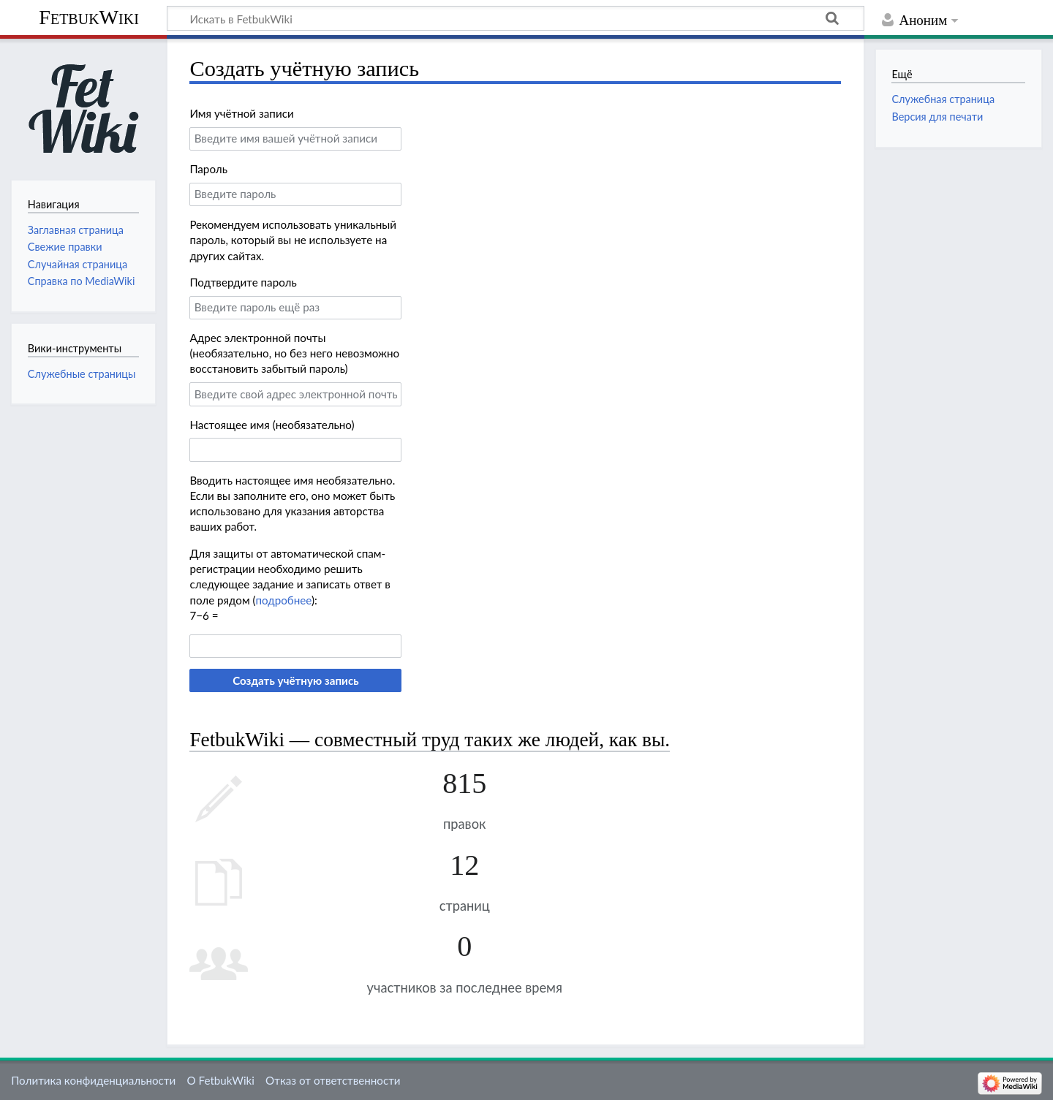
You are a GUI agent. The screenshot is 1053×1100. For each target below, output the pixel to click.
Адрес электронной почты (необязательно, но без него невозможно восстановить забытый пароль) (294, 353)
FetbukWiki (89, 17)
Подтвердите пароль (242, 282)
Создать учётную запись (295, 680)
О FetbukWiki (220, 1080)
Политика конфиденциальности (93, 1080)
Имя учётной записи (241, 113)
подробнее (283, 600)
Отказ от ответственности (332, 1080)
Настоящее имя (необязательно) (271, 424)
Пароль (208, 168)
